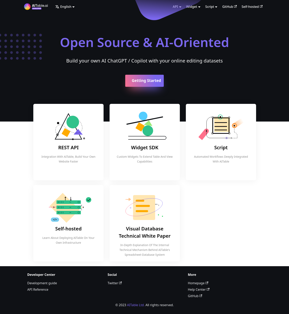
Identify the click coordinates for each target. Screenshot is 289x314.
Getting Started (146, 80)
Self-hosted (252, 6)
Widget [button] (191, 6)
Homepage (198, 283)
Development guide (42, 283)
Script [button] (209, 6)
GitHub (229, 6)
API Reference (37, 289)
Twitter (115, 283)
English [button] (63, 6)
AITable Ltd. (136, 305)
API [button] (175, 6)
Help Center (199, 289)
